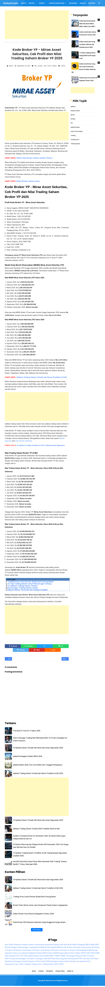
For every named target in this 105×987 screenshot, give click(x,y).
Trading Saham (75, 144)
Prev (9, 658)
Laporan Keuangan (77, 131)
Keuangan (71, 955)
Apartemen (49, 944)
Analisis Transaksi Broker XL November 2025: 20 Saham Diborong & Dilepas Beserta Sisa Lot (39, 836)
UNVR (61, 964)
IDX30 (92, 952)
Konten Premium (87, 955)
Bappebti (81, 944)
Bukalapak (82, 950)
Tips (16, 964)
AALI (6, 944)
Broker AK (71, 947)
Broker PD (57, 950)
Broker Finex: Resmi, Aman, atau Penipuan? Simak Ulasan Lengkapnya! (40, 905)
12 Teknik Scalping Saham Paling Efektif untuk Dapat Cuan (87, 55)
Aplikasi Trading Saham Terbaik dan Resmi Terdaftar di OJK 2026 (38, 773)
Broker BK (90, 947)
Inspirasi (12, 955)
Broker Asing (80, 947)
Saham (54, 66)
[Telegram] (21, 649)
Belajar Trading (29, 947)
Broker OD (49, 950)
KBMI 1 (52, 955)
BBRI (97, 944)
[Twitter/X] (45, 646)
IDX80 (97, 952)
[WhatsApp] (29, 646)
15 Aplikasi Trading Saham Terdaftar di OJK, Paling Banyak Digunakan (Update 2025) (40, 853)
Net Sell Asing (69, 958)
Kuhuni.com (52, 980)
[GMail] (37, 649)
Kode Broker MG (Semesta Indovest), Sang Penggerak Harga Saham (39, 922)
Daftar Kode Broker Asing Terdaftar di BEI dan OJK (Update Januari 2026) (87, 44)
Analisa (25, 944)
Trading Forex (75, 139)
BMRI (59, 947)
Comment (64, 66)
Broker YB (74, 950)
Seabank (83, 961)
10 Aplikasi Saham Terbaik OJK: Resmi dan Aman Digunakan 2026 (38, 747)
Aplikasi (73, 106)
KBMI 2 (58, 955)
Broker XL (66, 950)
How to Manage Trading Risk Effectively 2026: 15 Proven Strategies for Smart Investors (40, 738)
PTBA (47, 961)
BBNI (92, 944)
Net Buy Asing (58, 958)
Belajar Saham (75, 111)
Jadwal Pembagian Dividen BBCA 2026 (27, 756)
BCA (6, 947)
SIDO (89, 961)
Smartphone (9, 964)
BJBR (42, 947)
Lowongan (39, 958)
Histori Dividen (74, 952)
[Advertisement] (37, 24)
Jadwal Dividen (75, 127)
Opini (88, 958)
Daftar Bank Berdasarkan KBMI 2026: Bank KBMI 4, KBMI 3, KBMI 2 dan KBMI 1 (87, 23)
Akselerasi (18, 944)
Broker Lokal (39, 950)
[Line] (61, 646)
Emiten (50, 952)
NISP (77, 958)
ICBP (88, 952)
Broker (40, 66)
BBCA (88, 944)
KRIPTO (8, 958)
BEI (35, 66)
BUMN (89, 950)
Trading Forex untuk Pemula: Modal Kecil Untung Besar (34, 896)
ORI (92, 958)
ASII (61, 944)
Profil (49, 66)
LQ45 (45, 958)
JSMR (47, 955)
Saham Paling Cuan (71, 961)
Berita (37, 947)
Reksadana (54, 961)
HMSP (83, 952)
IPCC (18, 955)
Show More (37, 929)
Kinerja (78, 955)
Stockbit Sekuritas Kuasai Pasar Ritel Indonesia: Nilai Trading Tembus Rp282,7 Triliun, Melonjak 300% (40, 862)
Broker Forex (21, 950)
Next (65, 658)
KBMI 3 (64, 955)
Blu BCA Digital (50, 947)
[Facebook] (13, 646)
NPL (81, 958)
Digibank (32, 952)
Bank (65, 944)
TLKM (21, 964)
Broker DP (11, 950)
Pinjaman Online (34, 961)
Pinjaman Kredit (21, 961)
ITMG (25, 955)
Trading (73, 135)
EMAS (44, 952)
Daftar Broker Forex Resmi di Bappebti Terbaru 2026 (33, 913)
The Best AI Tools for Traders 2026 (26, 730)
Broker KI (30, 950)
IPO (72, 123)
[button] (53, 649)
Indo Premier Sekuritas (23, 441)
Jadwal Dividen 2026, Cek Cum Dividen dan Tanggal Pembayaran (37, 764)
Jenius (42, 955)
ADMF (11, 944)
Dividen (73, 119)
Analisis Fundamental (36, 944)
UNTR (56, 964)
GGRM (55, 952)
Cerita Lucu (16, 952)
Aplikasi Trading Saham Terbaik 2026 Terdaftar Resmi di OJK (36, 828)
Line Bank (30, 958)
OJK (45, 66)
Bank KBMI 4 (73, 944)
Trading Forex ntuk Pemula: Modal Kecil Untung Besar (31, 581)
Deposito (25, 952)
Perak (12, 961)
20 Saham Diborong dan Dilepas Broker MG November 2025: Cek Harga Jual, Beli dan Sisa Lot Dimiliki (40, 845)
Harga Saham (63, 952)
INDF (7, 955)
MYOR (50, 958)
